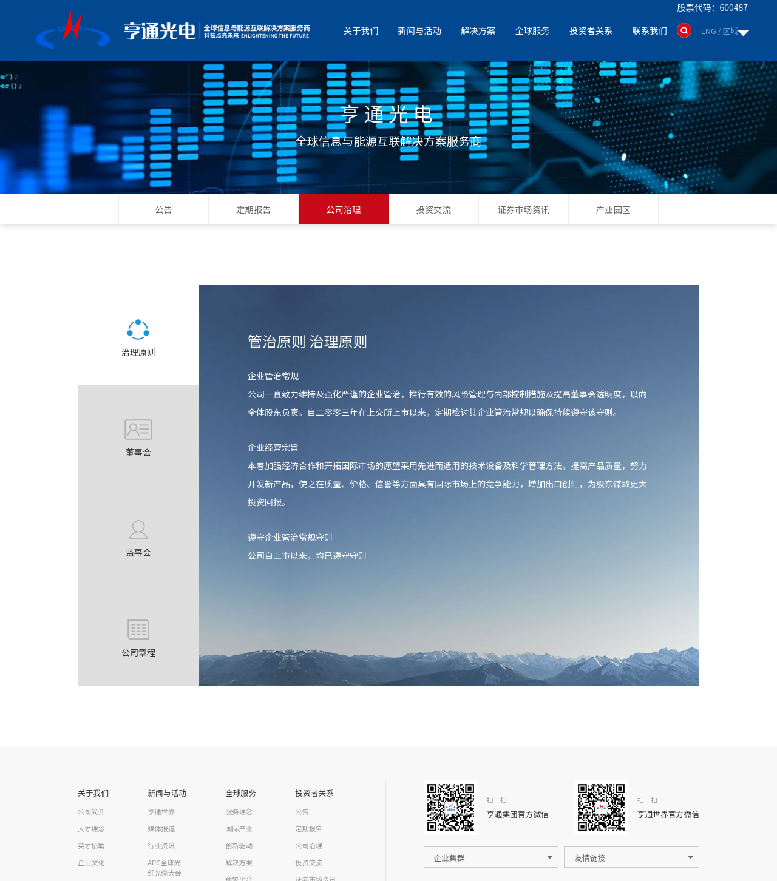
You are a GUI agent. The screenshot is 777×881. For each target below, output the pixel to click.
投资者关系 (590, 30)
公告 (163, 209)
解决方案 (477, 30)
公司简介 (91, 811)
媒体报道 (161, 828)
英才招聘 (91, 845)
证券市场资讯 (523, 209)
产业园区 (613, 209)
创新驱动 (239, 845)
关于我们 (360, 30)
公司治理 (343, 209)
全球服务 (532, 30)
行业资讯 (161, 845)
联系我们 (649, 30)
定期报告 (253, 209)
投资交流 (433, 209)
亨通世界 (161, 811)
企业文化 (91, 862)
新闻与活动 (419, 30)
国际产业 (239, 828)
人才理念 (91, 828)
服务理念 (239, 811)
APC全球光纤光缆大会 (165, 867)
